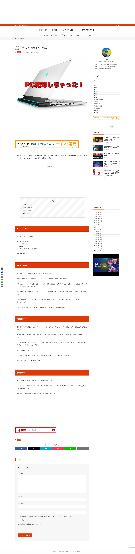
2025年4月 (99, 273)
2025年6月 (99, 266)
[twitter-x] (114, 25)
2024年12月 (99, 288)
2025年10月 (99, 252)
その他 (18, 52)
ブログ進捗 (98, 121)
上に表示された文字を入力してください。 (29, 524)
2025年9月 (99, 255)
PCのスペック (29, 204)
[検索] (118, 25)
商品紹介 (97, 132)
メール (20, 503)
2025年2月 (99, 280)
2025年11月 (99, 248)
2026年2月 (99, 237)
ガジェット (98, 99)
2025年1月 (99, 284)
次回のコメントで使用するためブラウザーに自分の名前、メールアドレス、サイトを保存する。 (46, 516)
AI (96, 81)
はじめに (97, 117)
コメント (21, 473)
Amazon (97, 85)
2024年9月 (99, 298)
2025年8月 (99, 259)
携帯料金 (97, 135)
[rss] (116, 25)
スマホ (97, 107)
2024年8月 (99, 302)
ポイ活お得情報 (99, 125)
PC (96, 96)
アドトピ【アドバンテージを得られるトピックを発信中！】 (68, 30)
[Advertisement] (52, 12)
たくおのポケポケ (100, 114)
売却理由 (28, 210)
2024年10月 (99, 295)
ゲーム (97, 103)
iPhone (97, 92)
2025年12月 (99, 244)
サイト (20, 510)
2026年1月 (99, 241)
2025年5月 (99, 270)
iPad (96, 89)
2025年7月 (99, 262)
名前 (20, 496)
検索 (111, 150)
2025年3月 (99, 277)
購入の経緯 (28, 207)
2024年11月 (99, 291)
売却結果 (28, 213)
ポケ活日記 (98, 128)
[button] (21, 448)
